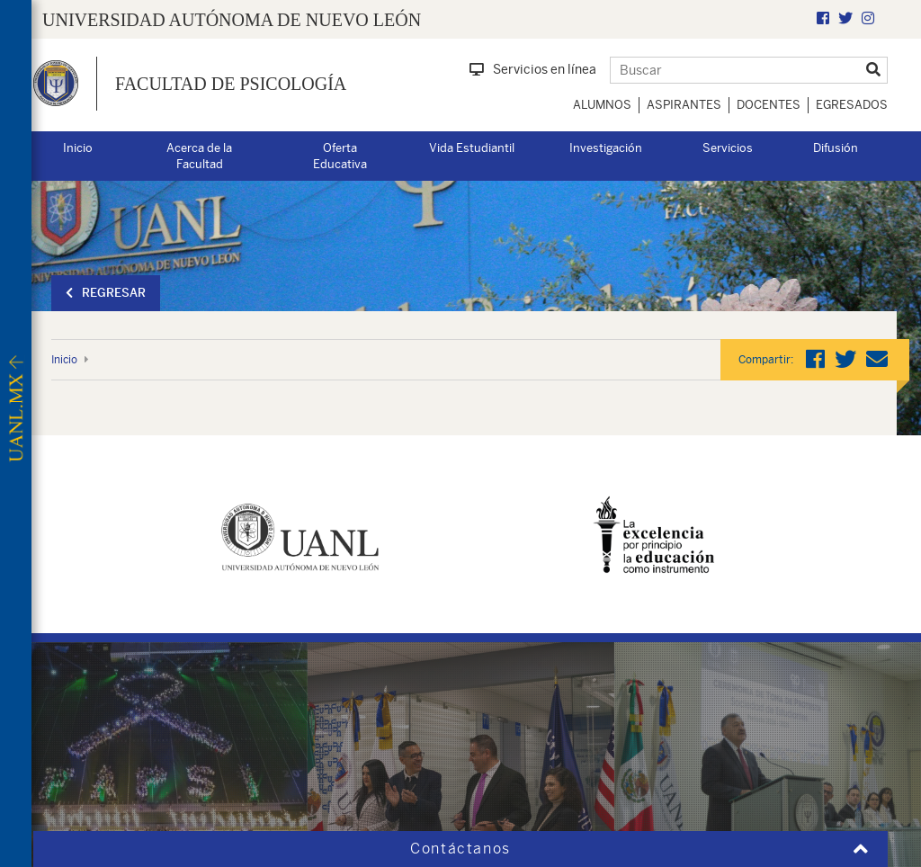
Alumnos (602, 105)
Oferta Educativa (340, 156)
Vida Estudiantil (471, 148)
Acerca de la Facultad (199, 156)
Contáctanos (460, 848)
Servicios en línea (532, 69)
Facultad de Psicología (230, 84)
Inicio (78, 148)
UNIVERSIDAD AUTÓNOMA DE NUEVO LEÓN (231, 20)
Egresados (852, 105)
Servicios (727, 148)
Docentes (768, 105)
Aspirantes (684, 105)
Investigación (605, 148)
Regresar (106, 292)
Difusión (835, 148)
